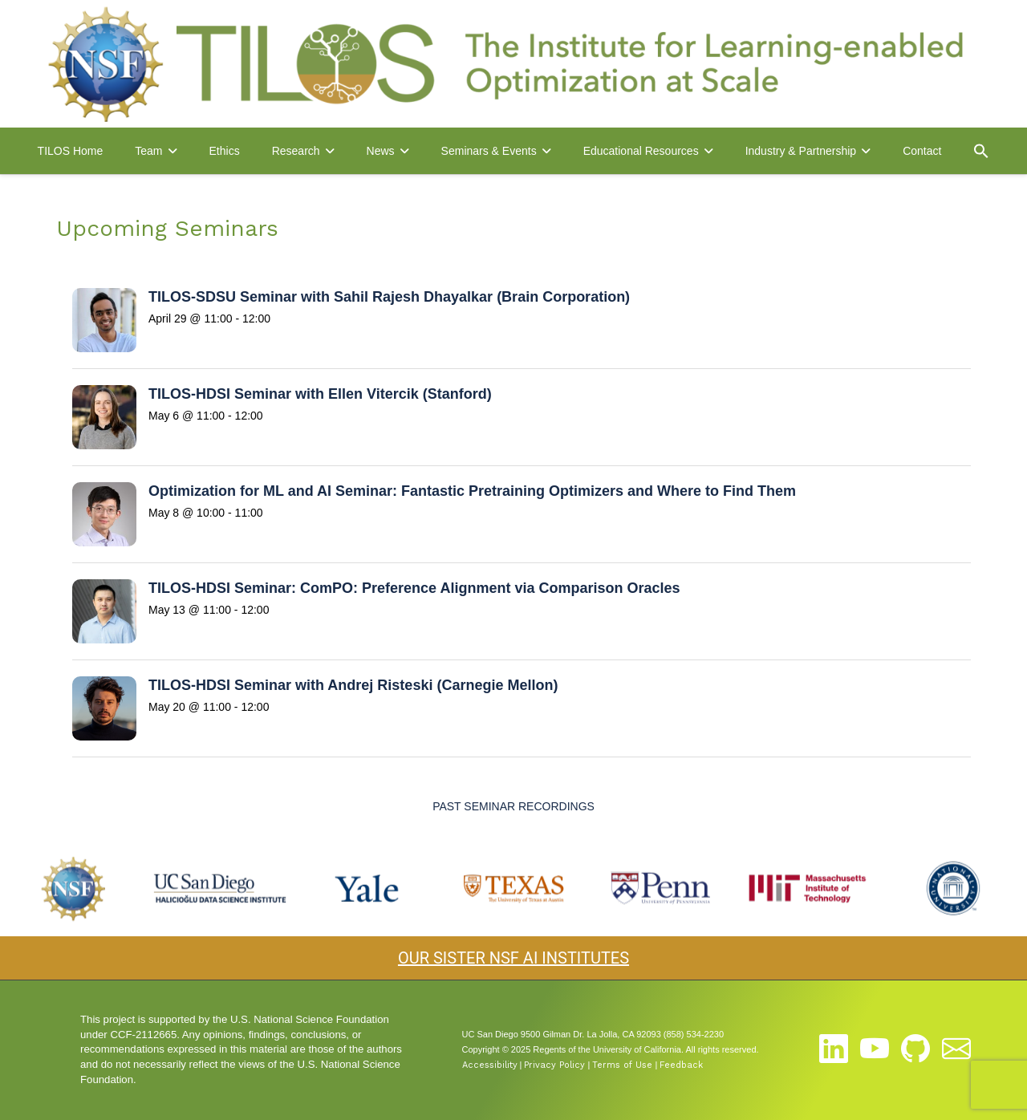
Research (296, 150)
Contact (922, 150)
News (381, 150)
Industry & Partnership (801, 150)
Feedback (681, 1065)
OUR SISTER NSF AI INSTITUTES (513, 958)
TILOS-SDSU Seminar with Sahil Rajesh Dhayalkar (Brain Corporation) (389, 297)
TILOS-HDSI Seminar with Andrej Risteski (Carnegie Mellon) (353, 685)
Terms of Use (622, 1065)
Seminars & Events (489, 150)
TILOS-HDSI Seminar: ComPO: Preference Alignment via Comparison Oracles (414, 588)
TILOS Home (71, 150)
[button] (981, 150)
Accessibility (490, 1065)
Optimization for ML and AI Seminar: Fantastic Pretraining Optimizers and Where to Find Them (472, 491)
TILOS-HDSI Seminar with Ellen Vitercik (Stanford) (320, 394)
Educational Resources (641, 150)
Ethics (224, 150)
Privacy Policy (554, 1065)
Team (148, 150)
